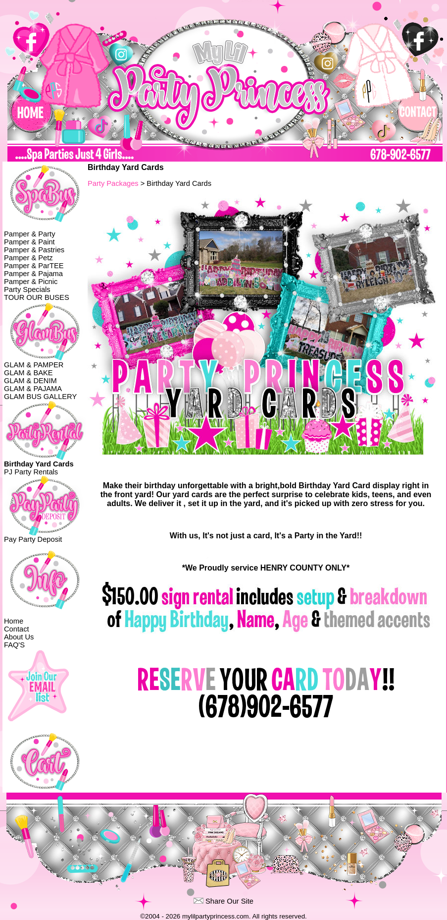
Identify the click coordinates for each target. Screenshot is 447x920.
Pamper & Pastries (34, 250)
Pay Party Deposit (33, 539)
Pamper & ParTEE (34, 266)
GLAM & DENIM (30, 381)
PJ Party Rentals (31, 472)
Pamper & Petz (28, 258)
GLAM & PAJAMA (33, 389)
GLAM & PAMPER (33, 365)
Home (13, 621)
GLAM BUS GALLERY (40, 397)
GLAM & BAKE (28, 373)
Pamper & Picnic (30, 282)
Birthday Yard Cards (39, 464)
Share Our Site (229, 901)
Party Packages (113, 183)
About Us (19, 637)
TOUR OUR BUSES (36, 297)
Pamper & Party (29, 234)
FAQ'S (14, 645)
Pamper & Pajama (33, 274)
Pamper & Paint (29, 242)
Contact (16, 629)
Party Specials (27, 289)
